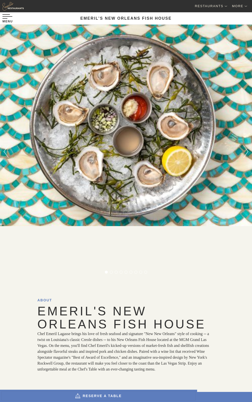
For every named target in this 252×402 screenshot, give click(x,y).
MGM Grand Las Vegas (50, 292)
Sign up (172, 366)
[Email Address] (111, 366)
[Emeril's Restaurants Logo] (24, 6)
